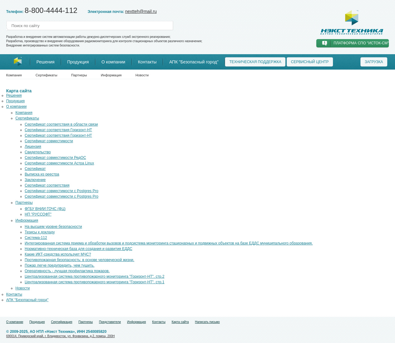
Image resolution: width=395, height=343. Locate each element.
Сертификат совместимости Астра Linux (59, 163)
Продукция (78, 61)
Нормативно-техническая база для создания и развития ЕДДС (78, 249)
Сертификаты (46, 75)
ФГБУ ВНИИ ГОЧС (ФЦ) (45, 209)
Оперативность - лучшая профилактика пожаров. (67, 271)
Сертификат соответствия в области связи (61, 124)
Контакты (147, 61)
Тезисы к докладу (40, 232)
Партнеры (79, 75)
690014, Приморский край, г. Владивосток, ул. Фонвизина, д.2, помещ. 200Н (60, 336)
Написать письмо (207, 322)
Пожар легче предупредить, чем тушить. (59, 265)
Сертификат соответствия (47, 185)
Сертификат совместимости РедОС (55, 157)
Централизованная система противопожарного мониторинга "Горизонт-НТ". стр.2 (94, 276)
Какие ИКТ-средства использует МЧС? (58, 254)
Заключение (35, 180)
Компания (14, 75)
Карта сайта (180, 322)
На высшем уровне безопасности (53, 226)
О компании (113, 61)
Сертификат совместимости (49, 141)
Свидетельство (38, 152)
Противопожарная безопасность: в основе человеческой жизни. (79, 260)
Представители (110, 322)
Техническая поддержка (255, 62)
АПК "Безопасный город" (193, 61)
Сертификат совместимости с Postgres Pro (61, 191)
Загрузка (374, 62)
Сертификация (61, 322)
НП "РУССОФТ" (38, 214)
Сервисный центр (310, 62)
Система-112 (36, 238)
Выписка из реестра (42, 174)
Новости (142, 75)
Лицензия (33, 146)
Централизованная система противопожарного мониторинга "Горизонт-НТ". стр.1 (94, 282)
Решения (45, 61)
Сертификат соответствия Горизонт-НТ (58, 130)
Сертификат (35, 169)
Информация (111, 75)
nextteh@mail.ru (141, 11)
